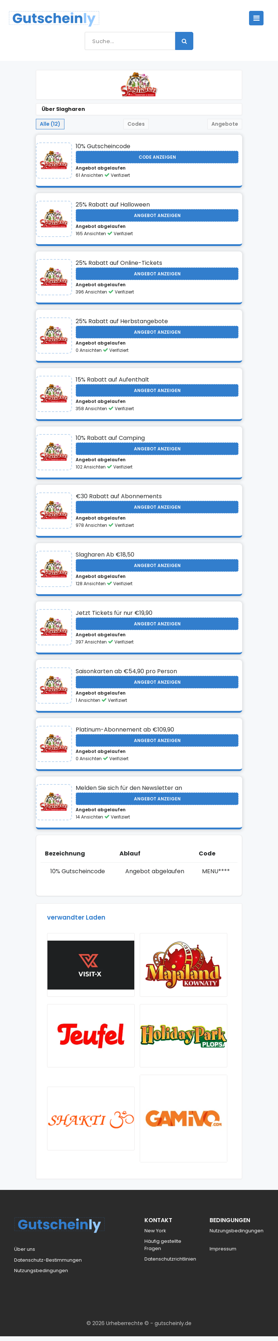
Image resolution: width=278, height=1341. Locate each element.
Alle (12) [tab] (50, 124)
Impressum (223, 1253)
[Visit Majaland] (183, 966)
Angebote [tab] (224, 124)
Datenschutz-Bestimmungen (48, 1264)
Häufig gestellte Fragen (162, 1249)
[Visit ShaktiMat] (90, 1123)
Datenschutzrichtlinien (170, 1263)
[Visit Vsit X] (90, 966)
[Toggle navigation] (256, 18)
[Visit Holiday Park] (183, 1039)
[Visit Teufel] (90, 1039)
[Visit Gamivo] (183, 1123)
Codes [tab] (136, 124)
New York (155, 1235)
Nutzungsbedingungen (41, 1275)
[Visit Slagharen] (54, 160)
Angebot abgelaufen (101, 168)
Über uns (24, 1253)
